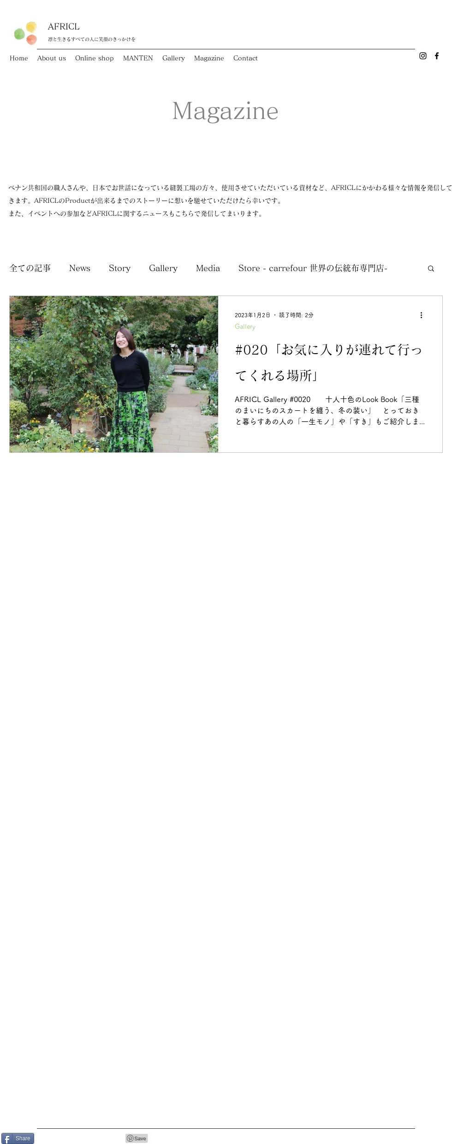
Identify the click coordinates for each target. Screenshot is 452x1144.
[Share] (17, 1138)
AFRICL (64, 26)
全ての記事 (30, 268)
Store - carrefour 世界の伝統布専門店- (312, 268)
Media (208, 268)
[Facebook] (436, 55)
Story (120, 268)
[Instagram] (423, 55)
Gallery (163, 268)
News (79, 268)
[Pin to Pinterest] (137, 1138)
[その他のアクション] (424, 314)
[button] (431, 269)
